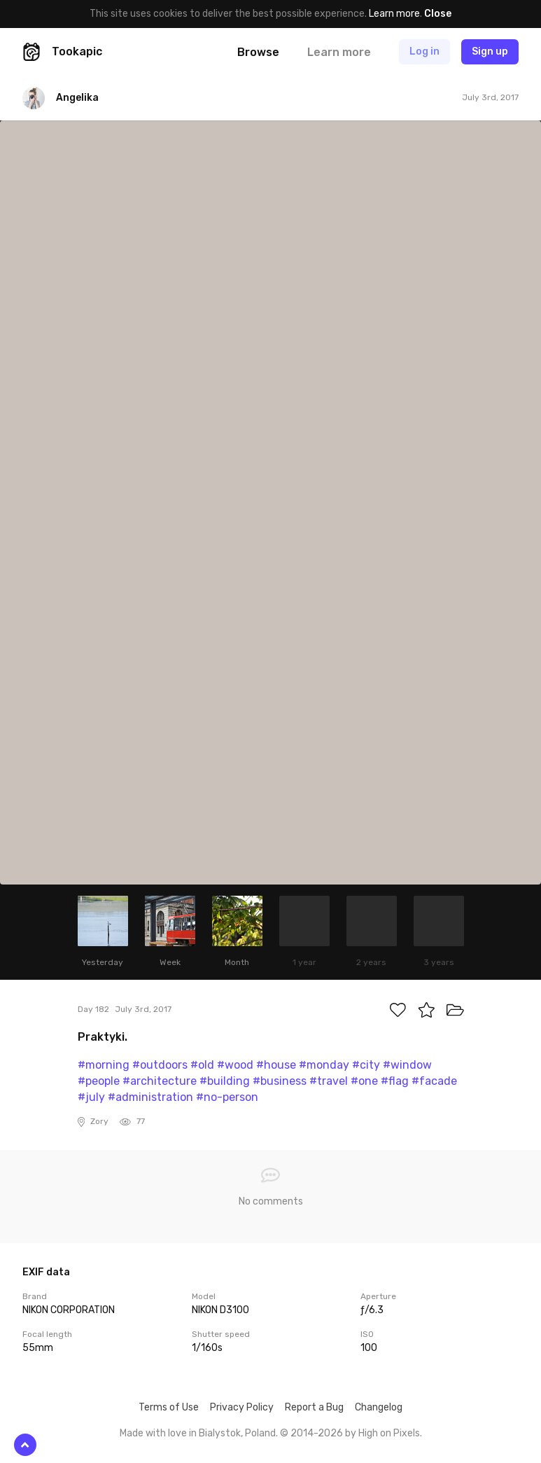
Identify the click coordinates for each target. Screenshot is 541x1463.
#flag (395, 1081)
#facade (434, 1081)
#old (202, 1065)
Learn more (394, 14)
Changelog (378, 1407)
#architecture (159, 1081)
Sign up (490, 51)
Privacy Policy (242, 1407)
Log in (424, 51)
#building (224, 1081)
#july (91, 1097)
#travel (328, 1081)
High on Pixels (389, 1433)
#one (364, 1081)
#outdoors (160, 1065)
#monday (324, 1065)
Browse (258, 52)
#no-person (227, 1097)
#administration (150, 1097)
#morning (103, 1065)
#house (276, 1065)
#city (366, 1065)
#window (407, 1065)
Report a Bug (314, 1407)
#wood (235, 1065)
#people (99, 1081)
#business (280, 1081)
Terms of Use (169, 1407)
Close (437, 14)
